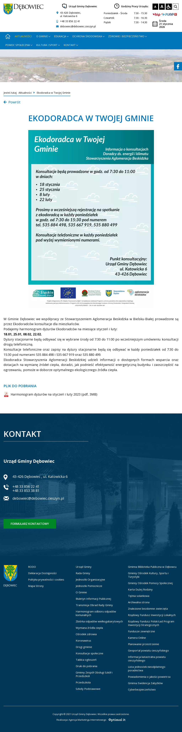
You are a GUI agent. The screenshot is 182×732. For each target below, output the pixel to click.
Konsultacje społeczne (89, 653)
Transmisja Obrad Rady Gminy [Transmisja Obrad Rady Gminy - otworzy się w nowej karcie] (94, 605)
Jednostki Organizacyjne (90, 579)
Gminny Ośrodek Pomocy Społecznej (150, 583)
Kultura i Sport (46, 45)
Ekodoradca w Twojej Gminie (53, 92)
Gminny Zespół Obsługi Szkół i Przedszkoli (94, 674)
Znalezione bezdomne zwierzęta (148, 608)
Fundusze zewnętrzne (141, 631)
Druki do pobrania (86, 666)
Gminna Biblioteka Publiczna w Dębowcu (152, 566)
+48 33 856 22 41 (70, 21)
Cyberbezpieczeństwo (142, 689)
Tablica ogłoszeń (86, 659)
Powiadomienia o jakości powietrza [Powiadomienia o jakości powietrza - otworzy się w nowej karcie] (149, 676)
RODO (32, 566)
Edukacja (60, 36)
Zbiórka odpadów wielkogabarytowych (99, 621)
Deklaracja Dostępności (42, 573)
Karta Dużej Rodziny (140, 589)
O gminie (42, 36)
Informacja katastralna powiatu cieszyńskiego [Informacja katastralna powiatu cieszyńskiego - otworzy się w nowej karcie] (147, 658)
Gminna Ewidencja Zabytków (145, 683)
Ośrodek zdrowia (86, 634)
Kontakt (70, 45)
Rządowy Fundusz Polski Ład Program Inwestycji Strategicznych (151, 623)
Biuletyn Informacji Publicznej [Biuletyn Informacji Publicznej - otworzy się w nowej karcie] (93, 598)
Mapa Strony (36, 586)
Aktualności (23, 36)
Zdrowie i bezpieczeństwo (126, 36)
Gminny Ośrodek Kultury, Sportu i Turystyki (148, 574)
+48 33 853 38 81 (25, 490)
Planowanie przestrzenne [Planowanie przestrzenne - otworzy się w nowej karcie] (143, 644)
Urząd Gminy (84, 566)
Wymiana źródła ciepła (89, 627)
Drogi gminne (84, 647)
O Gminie (81, 592)
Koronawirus (83, 640)
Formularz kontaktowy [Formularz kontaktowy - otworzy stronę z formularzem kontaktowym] (30, 524)
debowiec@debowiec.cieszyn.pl (78, 26)
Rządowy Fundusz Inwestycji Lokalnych (152, 615)
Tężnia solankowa (138, 596)
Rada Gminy (83, 573)
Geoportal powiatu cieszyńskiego (148, 650)
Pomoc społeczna (17, 45)
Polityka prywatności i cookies (46, 579)
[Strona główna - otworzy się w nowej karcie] (8, 36)
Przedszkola (83, 682)
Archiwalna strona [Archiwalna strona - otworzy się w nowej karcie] (138, 602)
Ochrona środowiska (87, 36)
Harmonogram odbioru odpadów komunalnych (96, 613)
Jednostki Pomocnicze (89, 586)
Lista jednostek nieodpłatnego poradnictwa (146, 668)
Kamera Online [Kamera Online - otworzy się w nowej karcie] (137, 637)
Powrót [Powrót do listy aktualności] (12, 102)
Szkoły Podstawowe (88, 688)
